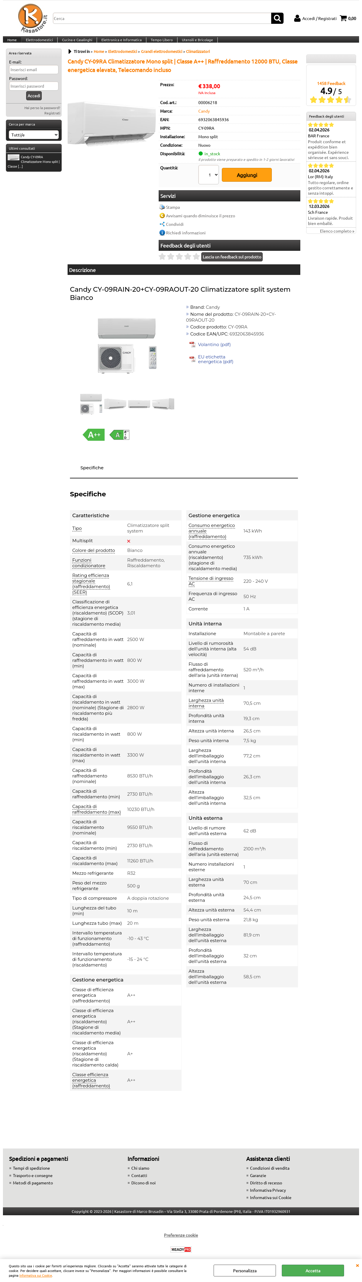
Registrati (52, 120)
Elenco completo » (337, 238)
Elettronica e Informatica (119, 43)
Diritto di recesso (266, 1180)
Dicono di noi (143, 1180)
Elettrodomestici (38, 43)
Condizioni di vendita (269, 1165)
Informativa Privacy (268, 1187)
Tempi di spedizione (31, 1165)
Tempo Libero (159, 43)
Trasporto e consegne (33, 1172)
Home (11, 43)
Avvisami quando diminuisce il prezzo (200, 212)
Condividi (175, 221)
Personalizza (245, 1270)
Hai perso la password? (42, 115)
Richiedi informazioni (186, 229)
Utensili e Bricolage (194, 43)
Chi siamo (140, 1165)
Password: (18, 86)
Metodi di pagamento (33, 1180)
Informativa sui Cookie (35, 1275)
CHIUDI (357, 1265)
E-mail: (15, 69)
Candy (204, 118)
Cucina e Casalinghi (76, 43)
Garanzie (258, 1172)
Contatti (139, 1172)
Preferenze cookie (181, 1232)
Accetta (313, 1270)
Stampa (173, 204)
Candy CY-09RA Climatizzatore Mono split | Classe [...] (34, 169)
